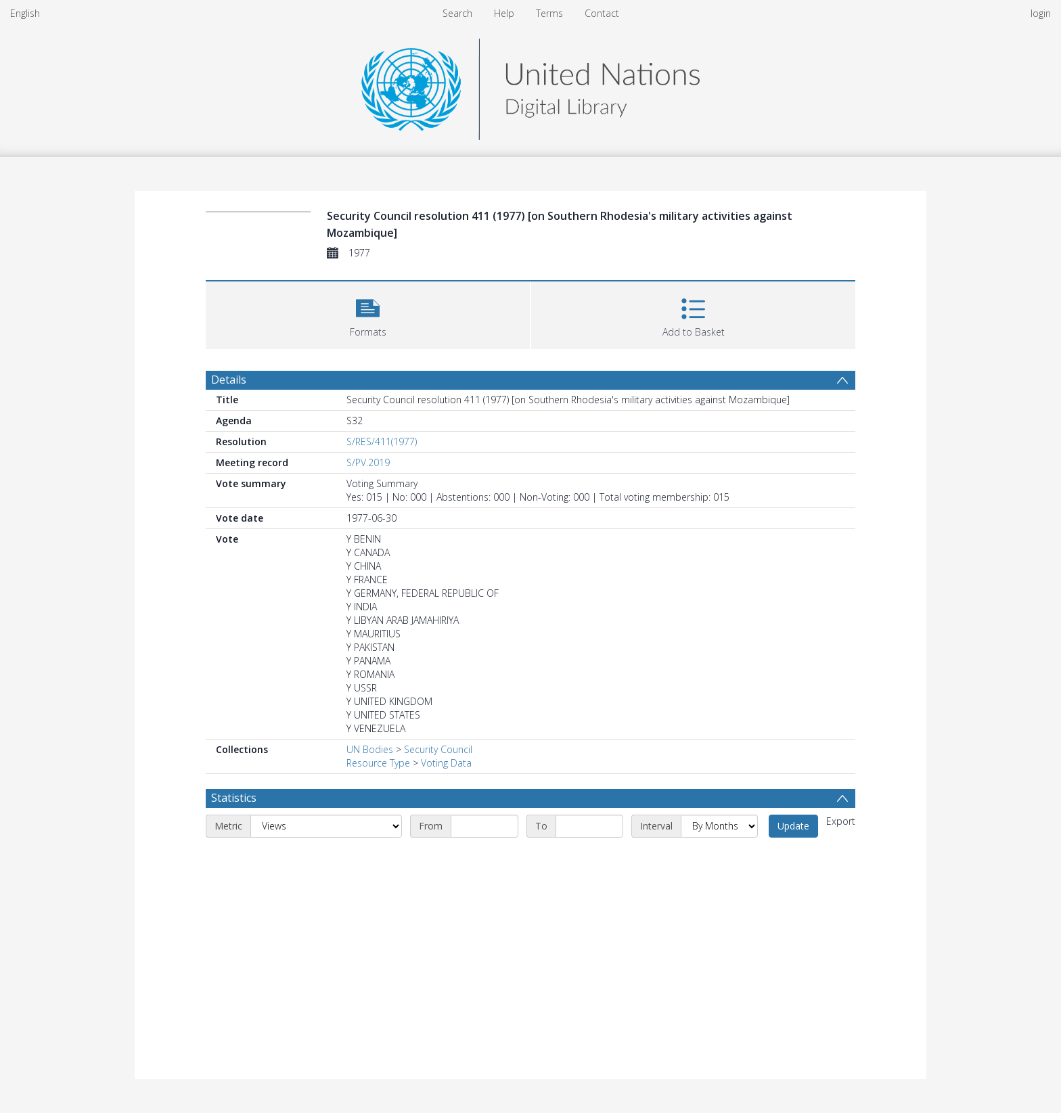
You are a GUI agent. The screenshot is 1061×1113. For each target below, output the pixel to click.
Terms (549, 13)
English (25, 13)
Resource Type (378, 762)
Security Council (438, 749)
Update (793, 825)
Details (228, 379)
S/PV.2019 (368, 462)
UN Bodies (369, 749)
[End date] (589, 826)
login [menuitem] (1041, 13)
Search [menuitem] (457, 13)
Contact (602, 13)
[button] (368, 313)
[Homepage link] (530, 85)
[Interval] (719, 826)
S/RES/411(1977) (381, 441)
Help (504, 13)
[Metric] (326, 826)
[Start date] (484, 826)
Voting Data (446, 762)
